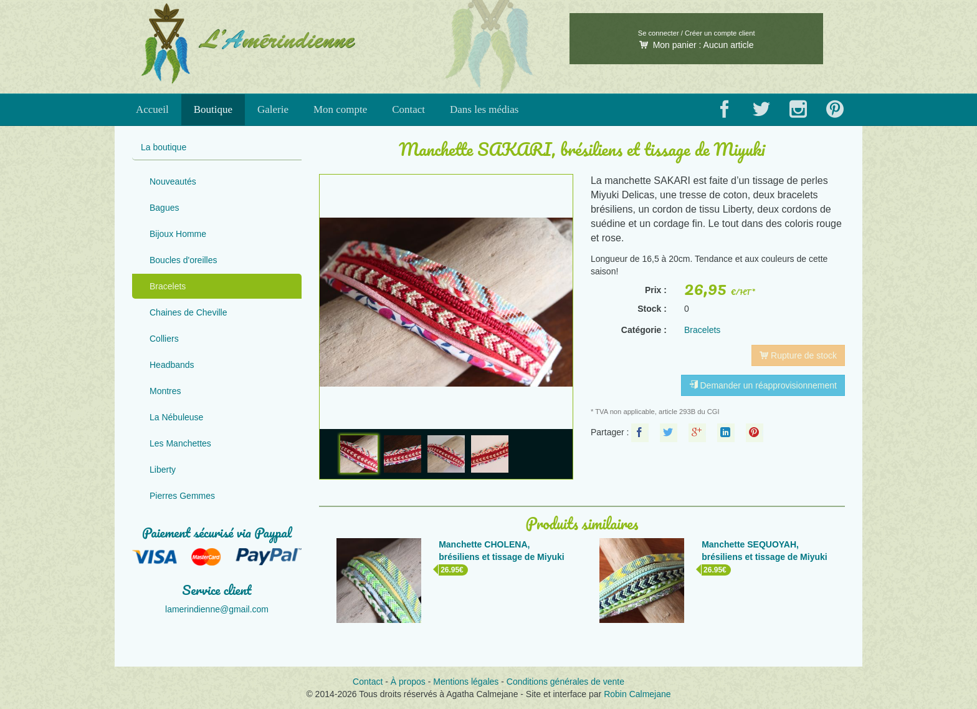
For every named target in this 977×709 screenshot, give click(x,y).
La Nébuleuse (176, 417)
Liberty (163, 470)
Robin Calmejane (637, 694)
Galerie (272, 109)
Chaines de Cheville (188, 312)
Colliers (164, 339)
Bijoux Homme (178, 234)
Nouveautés (173, 181)
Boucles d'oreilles (183, 260)
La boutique (163, 147)
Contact (408, 109)
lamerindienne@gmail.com (217, 609)
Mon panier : (696, 45)
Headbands (172, 365)
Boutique (213, 109)
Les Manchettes (180, 443)
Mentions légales (465, 682)
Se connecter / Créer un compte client (696, 33)
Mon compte (340, 109)
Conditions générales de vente (565, 682)
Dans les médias (484, 109)
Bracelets (168, 286)
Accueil (152, 109)
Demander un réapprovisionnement (763, 385)
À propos (408, 682)
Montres (165, 391)
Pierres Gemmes (182, 496)
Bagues (164, 208)
